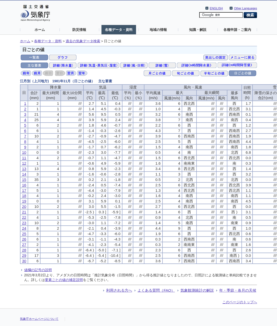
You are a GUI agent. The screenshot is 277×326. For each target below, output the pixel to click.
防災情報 (79, 30)
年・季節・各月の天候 (237, 290)
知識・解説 (197, 30)
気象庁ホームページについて (39, 319)
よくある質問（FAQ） (156, 290)
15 (24, 179)
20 (24, 206)
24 (24, 228)
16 (24, 185)
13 (24, 169)
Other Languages (245, 8)
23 (24, 223)
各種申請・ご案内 (237, 30)
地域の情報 (158, 30)
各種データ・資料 (119, 30)
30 (24, 261)
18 (24, 196)
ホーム (40, 30)
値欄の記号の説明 (38, 270)
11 (24, 158)
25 (24, 234)
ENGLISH (216, 8)
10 (24, 152)
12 (24, 163)
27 (24, 244)
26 (24, 239)
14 (24, 174)
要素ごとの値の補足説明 (64, 280)
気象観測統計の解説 (197, 290)
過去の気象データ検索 (83, 41)
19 (24, 201)
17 (24, 190)
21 (24, 212)
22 (24, 217)
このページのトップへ (239, 302)
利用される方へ (119, 290)
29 (24, 255)
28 (24, 250)
